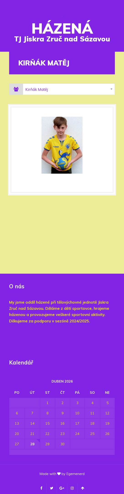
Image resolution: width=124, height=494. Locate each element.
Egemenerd (75, 474)
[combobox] (69, 89)
